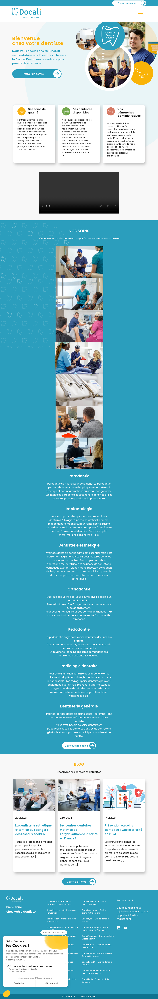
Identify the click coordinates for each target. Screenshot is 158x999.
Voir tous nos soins (76, 745)
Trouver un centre (33, 74)
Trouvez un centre (127, 3)
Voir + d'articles (76, 881)
